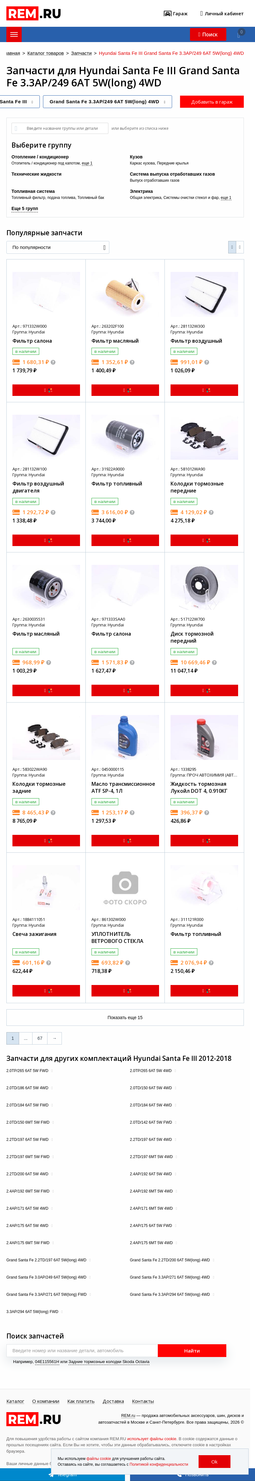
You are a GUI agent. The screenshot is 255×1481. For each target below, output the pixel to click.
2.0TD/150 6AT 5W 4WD (151, 1088)
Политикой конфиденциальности (159, 1464)
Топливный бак (90, 197)
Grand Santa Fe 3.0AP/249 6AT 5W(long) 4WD (46, 1277)
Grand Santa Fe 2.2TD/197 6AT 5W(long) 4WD (46, 1260)
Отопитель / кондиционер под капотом (45, 163)
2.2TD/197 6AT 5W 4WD (151, 1139)
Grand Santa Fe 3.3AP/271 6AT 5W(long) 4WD (170, 1277)
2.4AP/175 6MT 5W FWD (28, 1243)
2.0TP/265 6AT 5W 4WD (151, 1071)
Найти (192, 1350)
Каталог (15, 1401)
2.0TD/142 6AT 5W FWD (151, 1122)
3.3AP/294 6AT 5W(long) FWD (32, 1312)
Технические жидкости (36, 174)
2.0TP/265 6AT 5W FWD (27, 1071)
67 (39, 1038)
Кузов (136, 156)
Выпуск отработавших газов (154, 180)
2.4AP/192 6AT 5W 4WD (151, 1174)
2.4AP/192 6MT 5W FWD (28, 1191)
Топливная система (33, 191)
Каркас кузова (142, 163)
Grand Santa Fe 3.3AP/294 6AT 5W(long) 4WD (170, 1294)
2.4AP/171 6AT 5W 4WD (27, 1208)
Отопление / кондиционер (40, 156)
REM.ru (128, 1415)
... (26, 1038)
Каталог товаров (45, 53)
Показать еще (125, 1017)
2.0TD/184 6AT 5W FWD (28, 1105)
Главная (11, 53)
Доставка (113, 1401)
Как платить (81, 1401)
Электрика (141, 191)
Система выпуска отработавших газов (172, 174)
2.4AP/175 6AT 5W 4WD (27, 1225)
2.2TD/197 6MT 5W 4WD (152, 1157)
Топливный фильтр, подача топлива (43, 197)
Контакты (143, 1401)
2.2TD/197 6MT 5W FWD (28, 1157)
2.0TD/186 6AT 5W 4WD (27, 1088)
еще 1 (87, 163)
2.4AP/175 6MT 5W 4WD (152, 1243)
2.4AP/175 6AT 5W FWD (151, 1225)
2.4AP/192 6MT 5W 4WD (152, 1191)
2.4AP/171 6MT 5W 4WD (152, 1208)
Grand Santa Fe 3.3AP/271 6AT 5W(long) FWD (47, 1294)
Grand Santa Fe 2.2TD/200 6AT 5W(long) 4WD (170, 1260)
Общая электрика (146, 197)
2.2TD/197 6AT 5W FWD (28, 1139)
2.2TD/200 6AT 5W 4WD (27, 1174)
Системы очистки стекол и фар (191, 197)
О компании (45, 1401)
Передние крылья (172, 163)
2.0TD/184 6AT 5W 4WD (151, 1105)
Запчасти (81, 53)
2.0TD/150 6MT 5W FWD (28, 1122)
